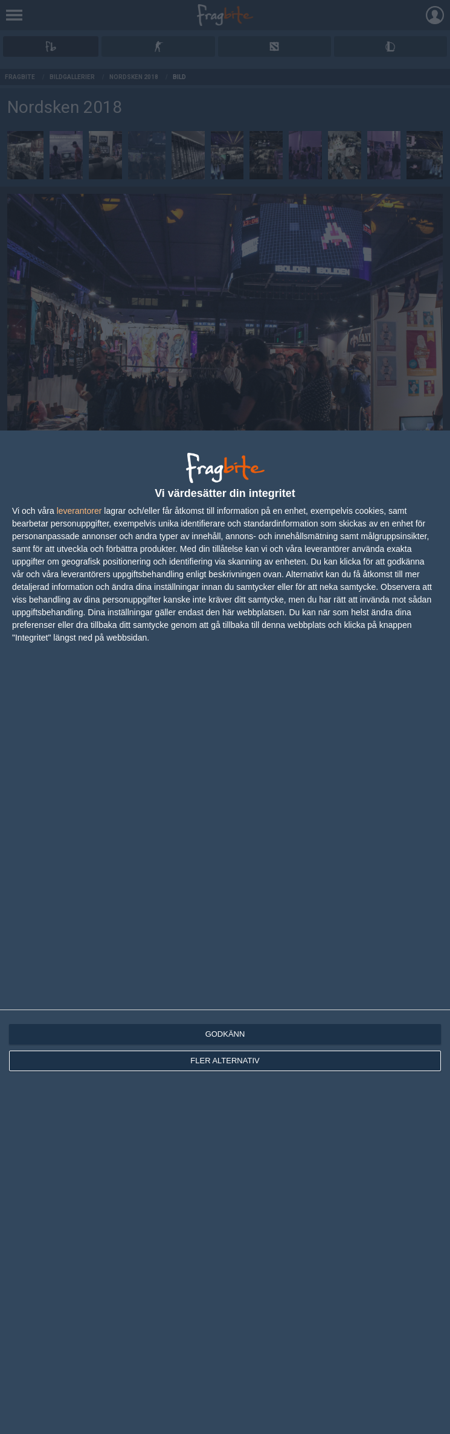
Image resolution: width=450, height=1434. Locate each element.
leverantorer (79, 511)
